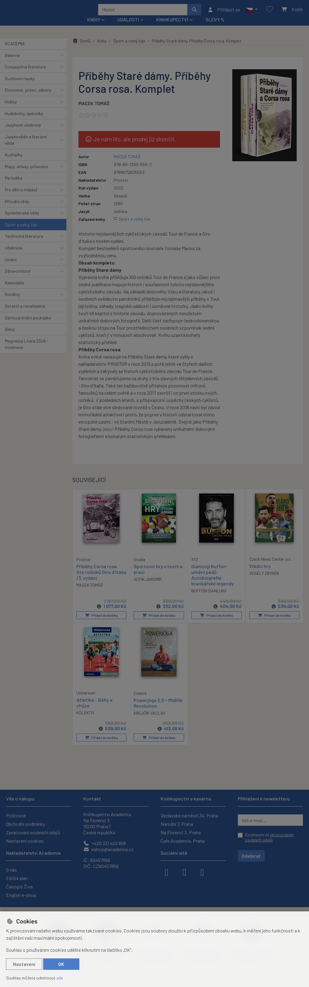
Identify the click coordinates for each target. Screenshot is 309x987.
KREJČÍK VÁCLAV (149, 720)
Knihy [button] (93, 27)
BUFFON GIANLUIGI (208, 598)
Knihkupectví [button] (172, 27)
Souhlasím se (269, 837)
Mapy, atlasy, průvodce (26, 174)
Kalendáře (14, 290)
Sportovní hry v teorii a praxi (158, 577)
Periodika (13, 186)
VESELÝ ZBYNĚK (264, 581)
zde (59, 977)
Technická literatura (24, 244)
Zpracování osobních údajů (33, 832)
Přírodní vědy (17, 209)
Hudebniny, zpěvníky (24, 121)
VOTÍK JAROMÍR (148, 587)
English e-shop (21, 895)
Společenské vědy (22, 221)
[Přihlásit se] (223, 14)
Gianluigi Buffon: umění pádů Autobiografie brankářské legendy (212, 582)
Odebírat (251, 856)
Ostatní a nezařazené (25, 314)
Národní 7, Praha (177, 824)
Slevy (10, 337)
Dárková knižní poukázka (28, 325)
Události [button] (128, 27)
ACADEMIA (15, 51)
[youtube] (202, 872)
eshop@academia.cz (108, 849)
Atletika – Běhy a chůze (94, 710)
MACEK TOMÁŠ (93, 111)
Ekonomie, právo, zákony (28, 98)
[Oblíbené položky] (269, 13)
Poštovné (16, 815)
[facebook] (167, 872)
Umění (11, 267)
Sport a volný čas (21, 232)
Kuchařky (13, 162)
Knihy (102, 49)
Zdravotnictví (17, 279)
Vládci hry (260, 574)
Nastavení (24, 964)
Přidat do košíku (101, 623)
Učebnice (13, 255)
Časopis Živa (19, 886)
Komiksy (12, 302)
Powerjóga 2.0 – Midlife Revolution (158, 710)
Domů (81, 49)
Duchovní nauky (20, 86)
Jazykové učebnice (23, 133)
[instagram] (184, 872)
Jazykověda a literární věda (26, 148)
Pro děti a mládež (21, 197)
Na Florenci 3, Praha (181, 832)
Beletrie (12, 63)
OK (61, 964)
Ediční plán (17, 878)
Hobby (11, 109)
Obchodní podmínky (25, 824)
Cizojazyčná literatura (25, 74)
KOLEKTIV (85, 720)
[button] (251, 14)
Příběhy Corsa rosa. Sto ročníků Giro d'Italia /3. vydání (97, 579)
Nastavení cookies (25, 841)
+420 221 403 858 (104, 843)
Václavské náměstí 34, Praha (189, 815)
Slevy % (215, 27)
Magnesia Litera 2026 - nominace (27, 352)
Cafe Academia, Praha (183, 841)
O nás (11, 870)
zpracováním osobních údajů (269, 837)
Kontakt (92, 798)
